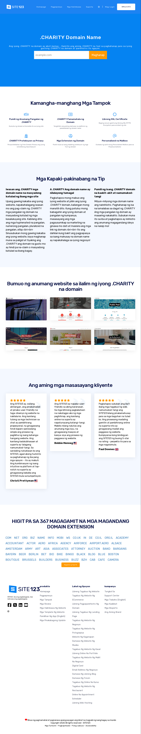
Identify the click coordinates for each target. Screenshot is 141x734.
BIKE (60, 554)
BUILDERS (45, 559)
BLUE (101, 554)
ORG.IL (109, 537)
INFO (51, 537)
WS (68, 537)
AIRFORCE (80, 543)
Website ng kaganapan (83, 637)
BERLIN (33, 554)
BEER (22, 554)
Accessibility (91, 726)
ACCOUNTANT (15, 543)
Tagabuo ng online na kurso (85, 682)
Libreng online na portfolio (85, 653)
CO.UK (77, 537)
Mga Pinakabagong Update (53, 620)
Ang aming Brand (113, 612)
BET (44, 554)
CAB (92, 559)
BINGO (70, 554)
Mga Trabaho (115, 599)
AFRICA (53, 543)
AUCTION (94, 548)
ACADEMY (122, 537)
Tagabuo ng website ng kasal (86, 649)
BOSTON (113, 554)
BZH (84, 559)
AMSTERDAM (14, 548)
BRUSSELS (29, 559)
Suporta (89, 7)
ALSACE (116, 543)
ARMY (28, 548)
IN (84, 537)
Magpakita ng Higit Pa (70, 565)
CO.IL (98, 537)
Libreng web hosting (82, 703)
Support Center (112, 595)
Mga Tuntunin (50, 726)
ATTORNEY (78, 548)
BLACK (81, 554)
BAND (106, 548)
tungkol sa (110, 591)
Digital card (77, 665)
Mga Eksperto (111, 608)
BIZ (32, 537)
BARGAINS (120, 548)
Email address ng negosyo (85, 670)
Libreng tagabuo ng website (85, 591)
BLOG (91, 554)
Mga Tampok (46, 599)
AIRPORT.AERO (99, 543)
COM (8, 537)
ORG (25, 537)
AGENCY (65, 543)
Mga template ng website (52, 612)
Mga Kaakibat (111, 604)
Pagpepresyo (56, 7)
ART (38, 548)
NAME (41, 537)
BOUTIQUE (12, 559)
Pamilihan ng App (52, 616)
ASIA (46, 548)
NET (16, 537)
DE (91, 537)
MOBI (60, 537)
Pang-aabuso (78, 726)
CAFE (101, 559)
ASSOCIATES (60, 548)
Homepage (41, 7)
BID (51, 554)
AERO (41, 543)
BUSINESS (62, 559)
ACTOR (31, 543)
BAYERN (11, 554)
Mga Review (45, 604)
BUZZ (75, 559)
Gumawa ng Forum (81, 678)
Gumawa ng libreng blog (84, 674)
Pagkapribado (64, 726)
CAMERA (113, 559)
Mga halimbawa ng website (53, 608)
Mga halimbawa (74, 7)
